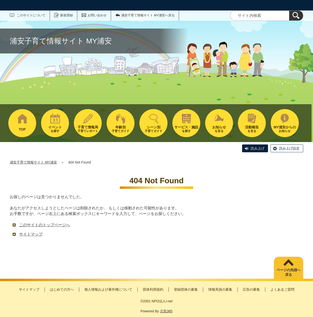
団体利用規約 (153, 289)
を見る (219, 129)
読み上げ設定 (289, 148)
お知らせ (284, 129)
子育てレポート (87, 129)
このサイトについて (31, 15)
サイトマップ (31, 234)
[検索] (296, 15)
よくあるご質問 (282, 289)
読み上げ (257, 148)
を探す (55, 129)
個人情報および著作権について (108, 289)
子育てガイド (120, 129)
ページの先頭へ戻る (289, 272)
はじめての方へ (62, 289)
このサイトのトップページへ (44, 225)
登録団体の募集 (186, 289)
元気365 (166, 311)
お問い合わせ (97, 15)
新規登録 (66, 15)
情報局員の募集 (220, 289)
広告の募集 (251, 289)
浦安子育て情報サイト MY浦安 (33, 162)
